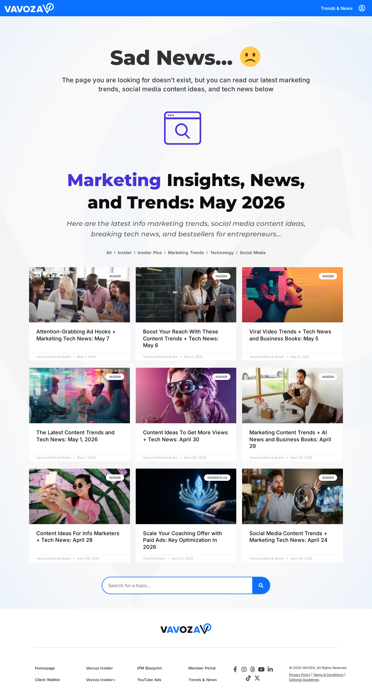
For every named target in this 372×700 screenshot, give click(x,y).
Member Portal (201, 668)
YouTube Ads (149, 679)
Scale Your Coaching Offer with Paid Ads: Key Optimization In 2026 (182, 540)
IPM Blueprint (149, 668)
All (109, 252)
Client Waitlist (47, 679)
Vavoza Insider (99, 668)
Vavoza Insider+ (100, 679)
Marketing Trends (186, 252)
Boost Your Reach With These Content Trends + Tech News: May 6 (181, 338)
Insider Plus (150, 252)
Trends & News (337, 8)
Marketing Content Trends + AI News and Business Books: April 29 (290, 439)
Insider (125, 252)
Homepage (45, 668)
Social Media (253, 252)
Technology (222, 252)
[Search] (261, 585)
